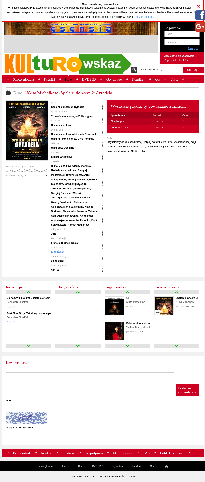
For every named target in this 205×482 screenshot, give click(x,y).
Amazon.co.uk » (120, 127)
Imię (8, 400)
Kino (80, 466)
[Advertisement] (81, 44)
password (172, 42)
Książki (65, 466)
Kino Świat (57, 252)
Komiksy (136, 466)
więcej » (11, 306)
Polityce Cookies (143, 16)
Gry (152, 466)
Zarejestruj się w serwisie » (180, 56)
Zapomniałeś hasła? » (176, 60)
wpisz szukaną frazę (151, 69)
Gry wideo (117, 466)
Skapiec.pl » (117, 121)
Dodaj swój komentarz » (187, 390)
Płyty (165, 466)
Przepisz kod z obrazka (19, 427)
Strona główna (45, 466)
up (28, 292)
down (28, 346)
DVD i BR (97, 466)
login (169, 34)
